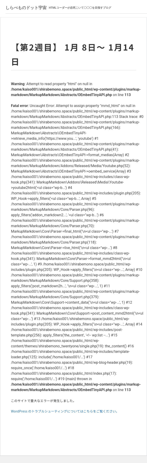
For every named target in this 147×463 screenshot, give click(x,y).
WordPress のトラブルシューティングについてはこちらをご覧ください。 (65, 411)
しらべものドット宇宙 (58, 7)
